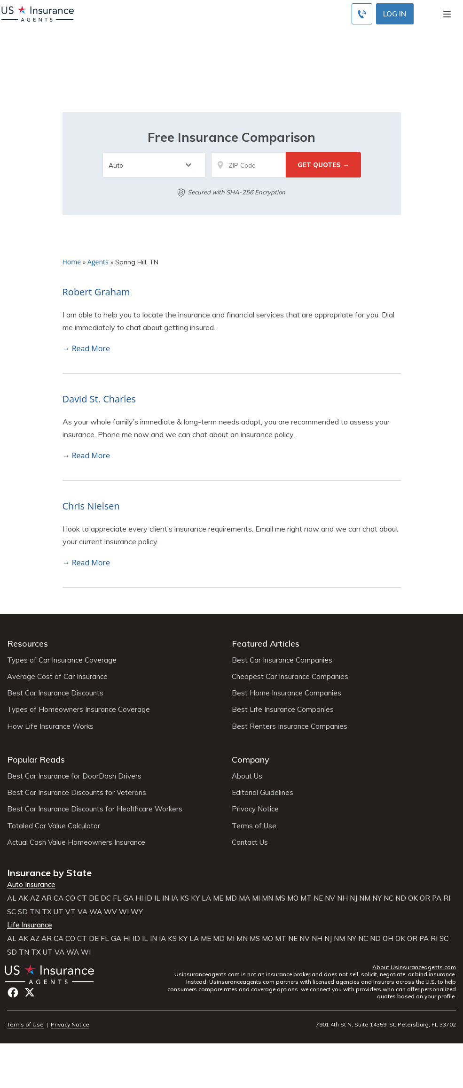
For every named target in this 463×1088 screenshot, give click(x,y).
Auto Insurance (31, 884)
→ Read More (86, 348)
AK (23, 898)
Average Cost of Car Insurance (57, 676)
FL (117, 898)
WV (110, 912)
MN (267, 898)
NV (330, 898)
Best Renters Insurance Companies (289, 726)
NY (377, 898)
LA (206, 898)
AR (46, 898)
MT (306, 898)
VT (70, 912)
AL (11, 898)
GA (128, 898)
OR (425, 898)
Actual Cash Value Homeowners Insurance (76, 842)
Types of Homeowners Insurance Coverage (78, 709)
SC (11, 912)
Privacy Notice (255, 809)
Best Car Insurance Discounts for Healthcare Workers (94, 809)
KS (184, 898)
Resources (27, 643)
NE (318, 898)
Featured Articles (265, 643)
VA (82, 912)
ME (218, 898)
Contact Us (250, 842)
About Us (247, 776)
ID (148, 898)
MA (244, 898)
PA (436, 898)
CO (70, 898)
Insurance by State (49, 873)
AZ (34, 898)
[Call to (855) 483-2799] (362, 13)
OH (388, 938)
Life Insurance (29, 925)
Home (72, 261)
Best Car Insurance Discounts (55, 693)
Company (250, 759)
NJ (353, 898)
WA (95, 912)
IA (174, 898)
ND (400, 898)
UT (58, 912)
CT (82, 898)
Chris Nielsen (91, 506)
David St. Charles (99, 399)
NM (364, 898)
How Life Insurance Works (50, 726)
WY (137, 912)
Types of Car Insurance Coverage (62, 660)
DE (94, 898)
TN (35, 912)
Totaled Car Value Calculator (53, 826)
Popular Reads (36, 759)
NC (388, 898)
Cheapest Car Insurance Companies (290, 676)
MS (280, 898)
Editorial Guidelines (262, 792)
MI (256, 898)
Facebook (13, 992)
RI (446, 898)
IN (165, 898)
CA (58, 898)
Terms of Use (254, 826)
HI (139, 898)
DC (106, 898)
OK (413, 898)
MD (231, 898)
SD (23, 912)
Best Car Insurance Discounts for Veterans (76, 792)
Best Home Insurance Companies (286, 693)
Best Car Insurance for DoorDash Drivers (74, 776)
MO (292, 898)
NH (342, 898)
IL (157, 898)
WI (124, 912)
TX (47, 912)
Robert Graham (96, 292)
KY (195, 898)
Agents (98, 261)
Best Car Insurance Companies (282, 660)
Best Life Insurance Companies (283, 709)
